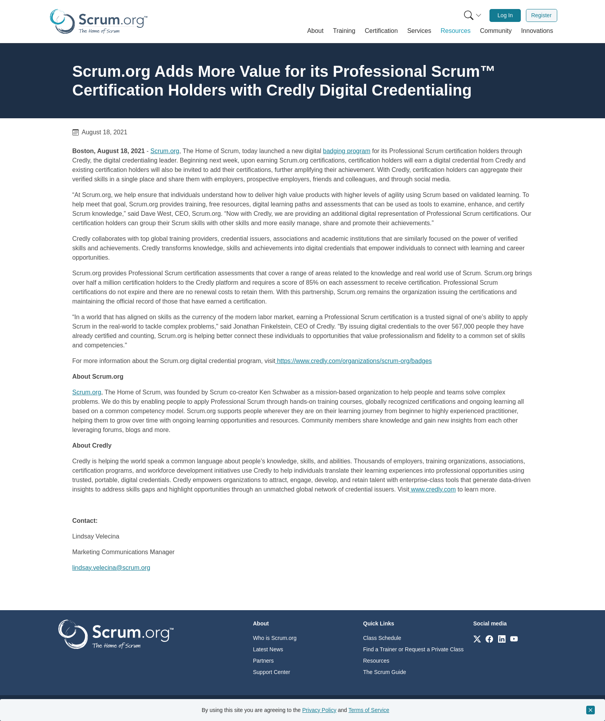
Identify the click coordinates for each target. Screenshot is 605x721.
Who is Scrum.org (274, 638)
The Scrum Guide (384, 672)
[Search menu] (472, 15)
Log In (505, 15)
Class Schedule (382, 638)
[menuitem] (471, 15)
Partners (263, 661)
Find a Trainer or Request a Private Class (413, 649)
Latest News (268, 649)
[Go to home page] (115, 634)
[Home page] (98, 21)
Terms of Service (369, 710)
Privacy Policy (319, 710)
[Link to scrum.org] (477, 638)
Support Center (271, 672)
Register (541, 15)
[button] (315, 31)
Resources (376, 661)
